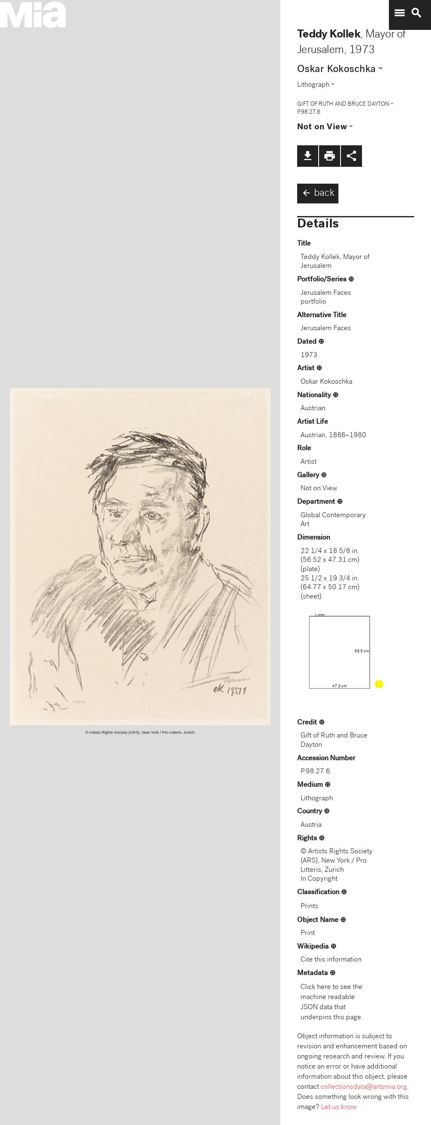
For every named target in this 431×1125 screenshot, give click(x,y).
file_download (307, 156)
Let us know (339, 1107)
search (416, 13)
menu (399, 13)
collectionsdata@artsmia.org (364, 1087)
